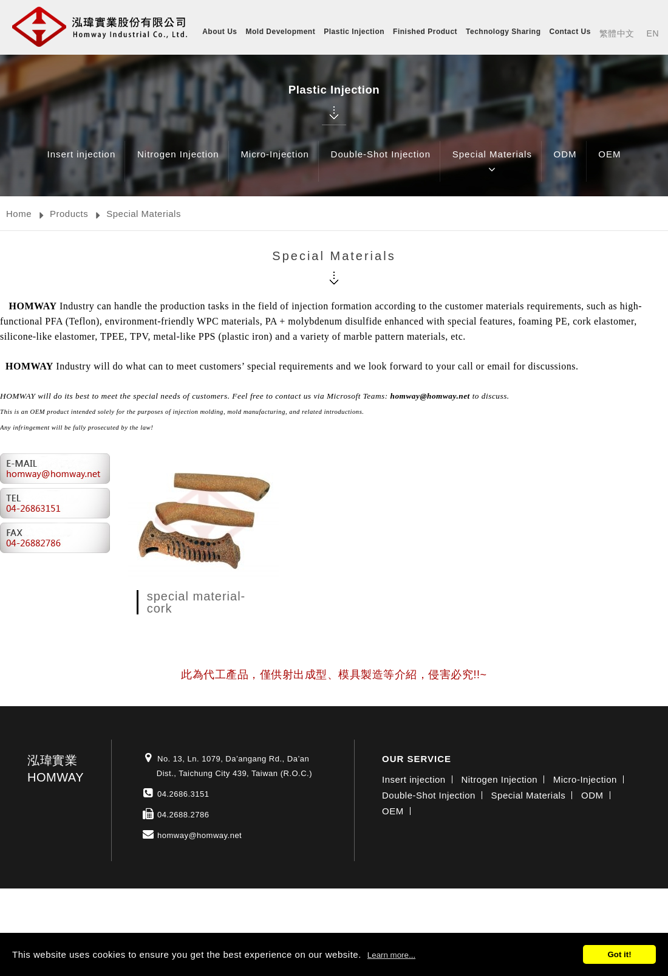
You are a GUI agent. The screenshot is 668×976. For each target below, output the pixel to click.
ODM (565, 163)
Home (19, 213)
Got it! (619, 954)
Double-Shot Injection (381, 163)
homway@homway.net (199, 835)
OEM (609, 163)
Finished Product (425, 31)
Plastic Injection (354, 31)
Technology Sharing (503, 31)
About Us (219, 31)
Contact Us (570, 31)
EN (653, 33)
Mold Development (281, 31)
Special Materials (492, 163)
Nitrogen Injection (178, 163)
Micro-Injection (274, 163)
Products (69, 213)
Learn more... (391, 955)
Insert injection (81, 163)
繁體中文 (617, 33)
